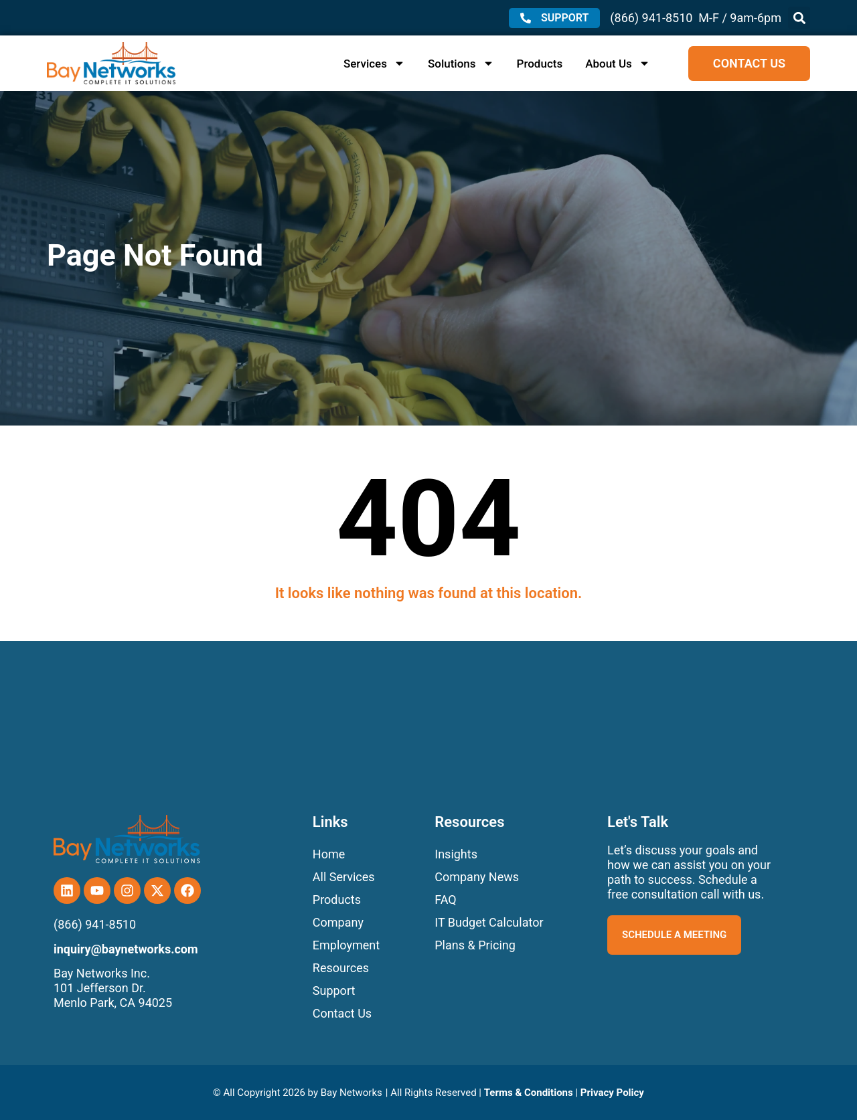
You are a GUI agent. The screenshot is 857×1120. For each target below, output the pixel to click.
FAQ (445, 900)
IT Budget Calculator (489, 922)
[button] (799, 18)
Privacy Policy (612, 1093)
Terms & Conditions (528, 1093)
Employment (346, 945)
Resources (341, 968)
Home (329, 854)
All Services (344, 877)
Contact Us (342, 1013)
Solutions (461, 64)
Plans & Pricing (475, 945)
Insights (456, 854)
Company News (477, 877)
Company (338, 922)
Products (540, 63)
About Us (617, 64)
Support (334, 991)
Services (374, 64)
